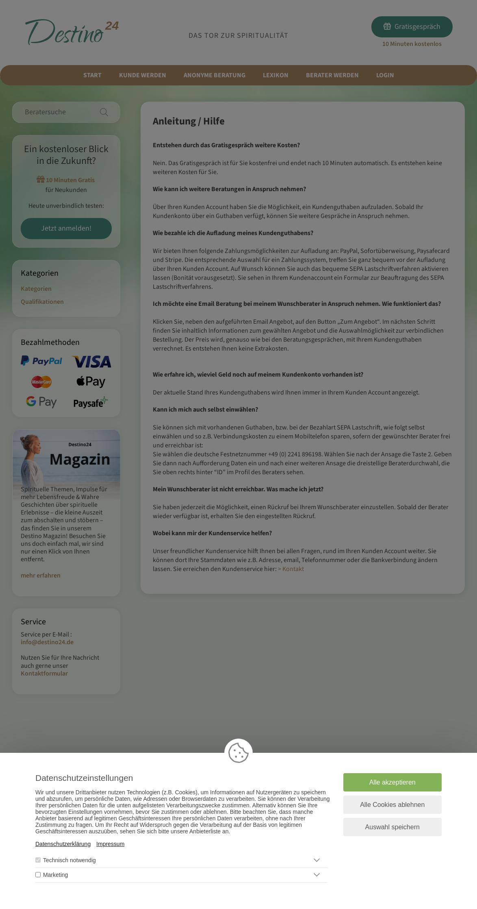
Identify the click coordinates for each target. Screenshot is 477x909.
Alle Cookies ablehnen (392, 804)
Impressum (110, 844)
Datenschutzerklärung (63, 844)
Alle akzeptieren (392, 782)
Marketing (55, 875)
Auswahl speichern (392, 827)
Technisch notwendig (69, 860)
